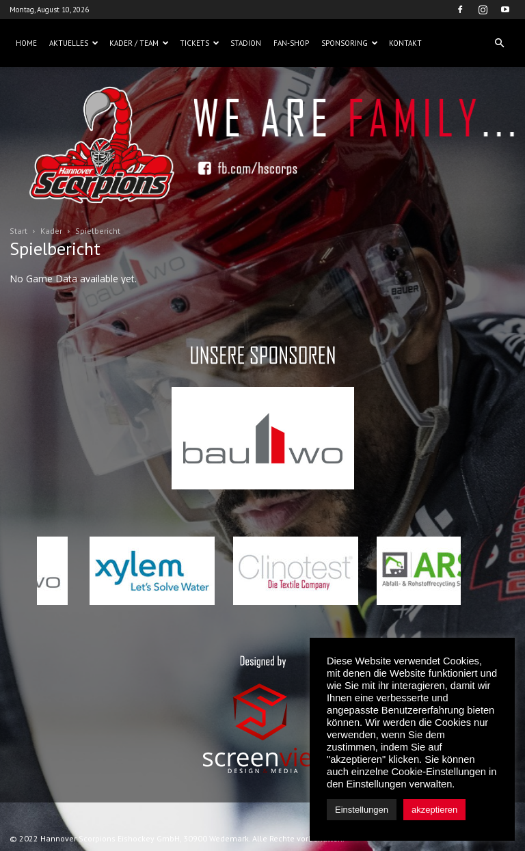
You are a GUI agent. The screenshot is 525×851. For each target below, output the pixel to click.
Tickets (199, 43)
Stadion (245, 43)
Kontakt (405, 43)
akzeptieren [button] (434, 810)
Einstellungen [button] (361, 810)
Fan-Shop (291, 43)
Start (18, 231)
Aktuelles (73, 43)
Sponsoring (349, 43)
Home (26, 43)
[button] (499, 43)
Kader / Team (139, 43)
